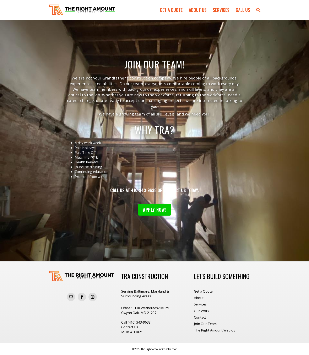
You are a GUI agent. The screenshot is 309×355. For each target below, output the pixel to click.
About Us (198, 9)
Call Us (243, 9)
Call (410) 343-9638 (136, 322)
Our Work (201, 311)
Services (221, 9)
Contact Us (129, 327)
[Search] (256, 10)
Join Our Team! (205, 323)
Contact (200, 317)
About (199, 297)
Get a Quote (171, 9)
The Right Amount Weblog (214, 330)
